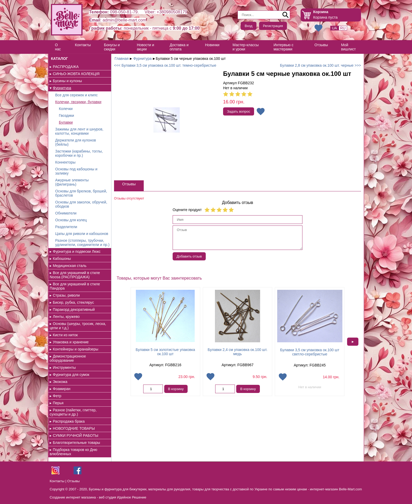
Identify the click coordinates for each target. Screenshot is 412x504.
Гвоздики (66, 115)
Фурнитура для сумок (71, 374)
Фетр (57, 396)
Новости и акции (145, 47)
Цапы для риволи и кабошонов (81, 234)
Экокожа (60, 382)
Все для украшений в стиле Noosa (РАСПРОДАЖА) (75, 275)
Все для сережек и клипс (76, 95)
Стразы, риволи (66, 295)
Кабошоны (62, 258)
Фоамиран (61, 389)
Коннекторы (65, 162)
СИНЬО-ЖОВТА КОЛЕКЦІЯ (76, 74)
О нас (58, 47)
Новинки (212, 45)
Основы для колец (71, 220)
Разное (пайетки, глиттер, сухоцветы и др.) (73, 412)
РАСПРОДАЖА (66, 67)
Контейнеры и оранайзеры (75, 349)
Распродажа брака (69, 421)
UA (334, 28)
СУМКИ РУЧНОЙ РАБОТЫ (75, 435)
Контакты (83, 45)
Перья (58, 403)
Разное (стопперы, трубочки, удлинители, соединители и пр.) (82, 242)
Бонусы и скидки (112, 47)
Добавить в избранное (261, 112)
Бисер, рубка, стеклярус (73, 302)
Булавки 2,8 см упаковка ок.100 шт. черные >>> (320, 65)
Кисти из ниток (65, 335)
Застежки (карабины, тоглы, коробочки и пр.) (79, 153)
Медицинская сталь (69, 266)
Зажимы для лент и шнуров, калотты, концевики (79, 131)
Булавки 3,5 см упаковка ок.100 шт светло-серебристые (309, 352)
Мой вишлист (348, 47)
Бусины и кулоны (67, 81)
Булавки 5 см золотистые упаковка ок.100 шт (165, 352)
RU (343, 28)
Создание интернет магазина (73, 497)
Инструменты (64, 367)
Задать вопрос (238, 111)
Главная (121, 58)
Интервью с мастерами (283, 47)
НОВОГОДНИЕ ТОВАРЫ (74, 428)
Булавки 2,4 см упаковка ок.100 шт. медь (237, 352)
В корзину (176, 389)
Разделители (66, 227)
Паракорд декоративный (74, 309)
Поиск (285, 15)
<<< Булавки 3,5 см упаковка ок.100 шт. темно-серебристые (165, 65)
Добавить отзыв (189, 256)
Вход (248, 26)
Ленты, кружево (66, 316)
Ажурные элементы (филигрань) (72, 182)
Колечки (66, 109)
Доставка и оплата (179, 47)
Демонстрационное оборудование (68, 358)
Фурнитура (62, 88)
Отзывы (321, 45)
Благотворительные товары (76, 442)
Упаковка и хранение (71, 342)
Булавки (66, 122)
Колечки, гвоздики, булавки (78, 102)
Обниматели (65, 213)
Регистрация (273, 26)
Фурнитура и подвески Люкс (77, 251)
